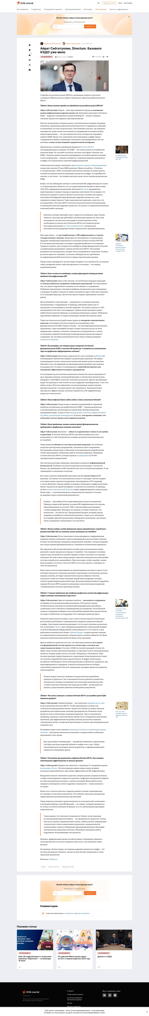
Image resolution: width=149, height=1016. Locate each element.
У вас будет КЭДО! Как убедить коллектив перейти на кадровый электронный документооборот (122, 609)
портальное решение (49, 339)
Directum (85, 189)
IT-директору (36, 9)
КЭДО (43, 867)
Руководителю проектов (53, 9)
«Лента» (58, 627)
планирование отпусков (80, 412)
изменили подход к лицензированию (90, 165)
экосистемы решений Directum (60, 489)
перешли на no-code (96, 703)
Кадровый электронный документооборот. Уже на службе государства (122, 243)
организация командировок (61, 415)
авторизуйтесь (69, 913)
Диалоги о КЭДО (104, 957)
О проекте (70, 991)
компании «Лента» (49, 768)
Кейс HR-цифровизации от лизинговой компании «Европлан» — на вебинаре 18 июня (34, 959)
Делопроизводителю (73, 9)
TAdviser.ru (53, 859)
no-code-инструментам (74, 226)
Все (22, 9)
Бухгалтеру (88, 9)
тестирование (82, 455)
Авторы (69, 1003)
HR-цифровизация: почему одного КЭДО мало (122, 153)
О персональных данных (75, 994)
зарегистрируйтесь (83, 913)
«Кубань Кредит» (76, 632)
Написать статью (109, 3)
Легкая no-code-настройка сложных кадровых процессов (122, 709)
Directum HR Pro (87, 147)
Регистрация (128, 3)
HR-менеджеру (101, 9)
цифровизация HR (67, 867)
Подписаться (90, 26)
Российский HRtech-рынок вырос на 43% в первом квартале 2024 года (74, 958)
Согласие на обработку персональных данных (74, 998)
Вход (120, 3)
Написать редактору (74, 1006)
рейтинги (98, 356)
